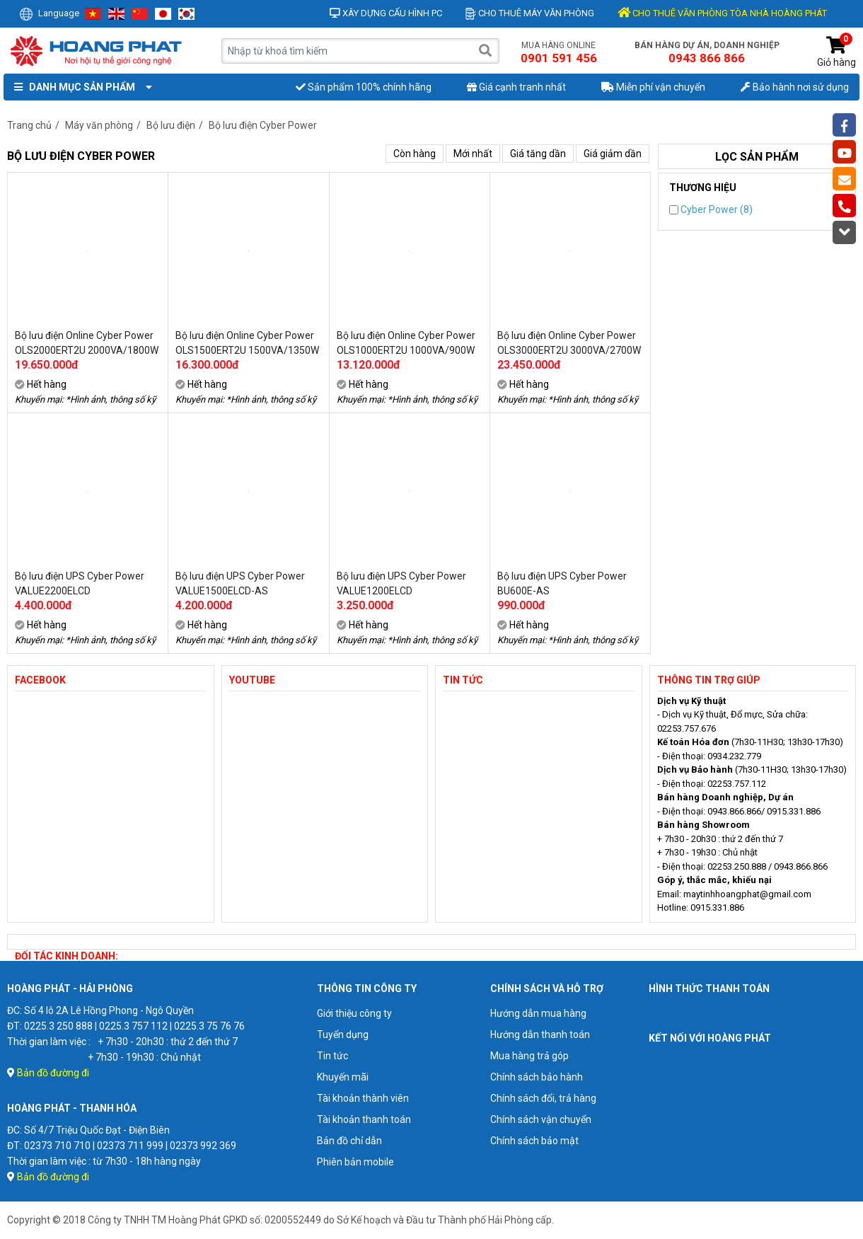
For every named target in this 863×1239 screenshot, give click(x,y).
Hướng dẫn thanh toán (540, 1034)
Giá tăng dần (538, 153)
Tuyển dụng (343, 1034)
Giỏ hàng (836, 52)
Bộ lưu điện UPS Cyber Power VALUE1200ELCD (401, 583)
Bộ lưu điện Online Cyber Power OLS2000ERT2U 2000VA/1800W (86, 343)
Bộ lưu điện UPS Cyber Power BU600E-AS (562, 583)
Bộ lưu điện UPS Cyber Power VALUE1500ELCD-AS (240, 583)
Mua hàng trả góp (529, 1055)
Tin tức (332, 1055)
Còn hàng (414, 153)
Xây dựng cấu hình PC (386, 13)
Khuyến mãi (343, 1077)
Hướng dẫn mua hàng (538, 1013)
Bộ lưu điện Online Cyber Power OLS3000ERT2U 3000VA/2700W (569, 343)
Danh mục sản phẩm (80, 87)
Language (49, 13)
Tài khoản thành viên (363, 1098)
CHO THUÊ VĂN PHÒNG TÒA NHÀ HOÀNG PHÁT (722, 13)
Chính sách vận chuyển (540, 1119)
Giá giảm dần (613, 153)
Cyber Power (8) (711, 209)
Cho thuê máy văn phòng (529, 13)
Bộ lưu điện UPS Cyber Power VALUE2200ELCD (79, 583)
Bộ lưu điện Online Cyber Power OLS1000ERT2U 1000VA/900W (406, 343)
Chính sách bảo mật (534, 1140)
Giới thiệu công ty (354, 1013)
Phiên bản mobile (355, 1162)
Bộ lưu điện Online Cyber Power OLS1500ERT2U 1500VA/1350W (247, 343)
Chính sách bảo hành (536, 1077)
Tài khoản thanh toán (364, 1119)
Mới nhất (472, 153)
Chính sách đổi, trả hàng (543, 1098)
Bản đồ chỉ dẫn (349, 1140)
